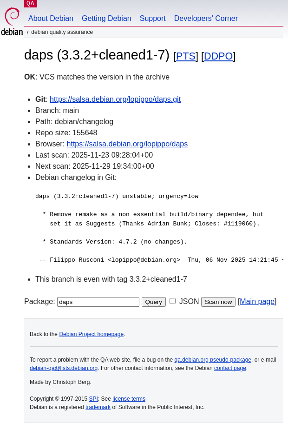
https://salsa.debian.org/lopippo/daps (127, 144)
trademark (98, 407)
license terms (128, 399)
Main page (257, 301)
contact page (230, 368)
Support (153, 18)
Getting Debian (106, 18)
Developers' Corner (206, 18)
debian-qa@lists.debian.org (64, 368)
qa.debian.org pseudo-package (213, 360)
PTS (186, 56)
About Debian (50, 18)
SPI (93, 399)
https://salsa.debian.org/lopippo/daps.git (115, 99)
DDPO (218, 56)
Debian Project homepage (91, 334)
